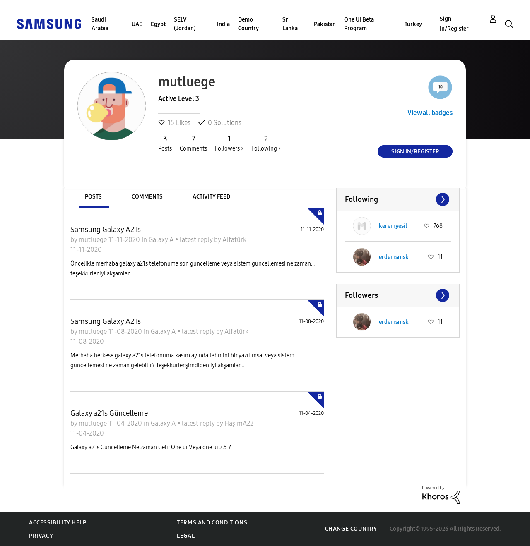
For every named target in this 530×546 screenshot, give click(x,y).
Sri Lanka (290, 24)
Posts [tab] (93, 196)
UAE (137, 24)
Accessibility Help (58, 522)
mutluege (93, 240)
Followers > (229, 143)
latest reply (197, 240)
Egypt (158, 24)
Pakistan (325, 24)
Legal (186, 535)
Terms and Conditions (212, 522)
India (223, 24)
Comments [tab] (147, 196)
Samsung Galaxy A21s (105, 229)
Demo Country (248, 24)
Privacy (41, 535)
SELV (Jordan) (185, 24)
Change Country (351, 528)
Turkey (413, 24)
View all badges (430, 113)
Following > (266, 143)
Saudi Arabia (100, 24)
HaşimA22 (238, 423)
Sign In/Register (454, 23)
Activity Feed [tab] (211, 196)
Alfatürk (234, 240)
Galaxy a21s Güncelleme (109, 413)
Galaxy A (162, 240)
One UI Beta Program (359, 24)
